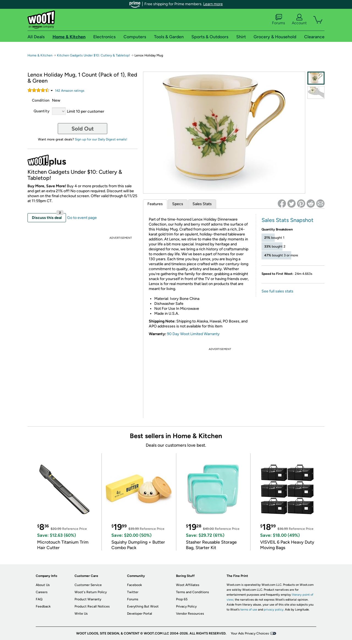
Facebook (134, 585)
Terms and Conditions (192, 592)
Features (155, 204)
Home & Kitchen (40, 55)
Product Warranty (88, 599)
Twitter (132, 592)
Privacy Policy (186, 606)
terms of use (248, 609)
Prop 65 (182, 599)
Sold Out (83, 128)
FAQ (39, 599)
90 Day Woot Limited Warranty (193, 334)
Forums (278, 19)
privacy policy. (274, 609)
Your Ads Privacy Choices (250, 633)
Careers (42, 592)
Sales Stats (202, 204)
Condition (41, 100)
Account (299, 19)
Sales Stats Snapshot (288, 220)
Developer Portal (139, 613)
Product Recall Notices (92, 606)
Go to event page (82, 217)
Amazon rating (69, 91)
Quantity (42, 111)
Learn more (213, 4)
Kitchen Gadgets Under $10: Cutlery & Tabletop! (94, 55)
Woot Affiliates (187, 585)
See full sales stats (277, 291)
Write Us (81, 613)
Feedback (43, 606)
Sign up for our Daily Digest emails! (101, 139)
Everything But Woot (143, 606)
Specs (177, 204)
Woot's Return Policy (91, 592)
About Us (43, 585)
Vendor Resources (190, 613)
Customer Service (88, 585)
